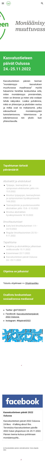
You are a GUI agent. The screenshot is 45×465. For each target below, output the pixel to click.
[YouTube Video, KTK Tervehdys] (22, 143)
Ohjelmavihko (32, 283)
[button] (3, 3)
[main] (22, 63)
